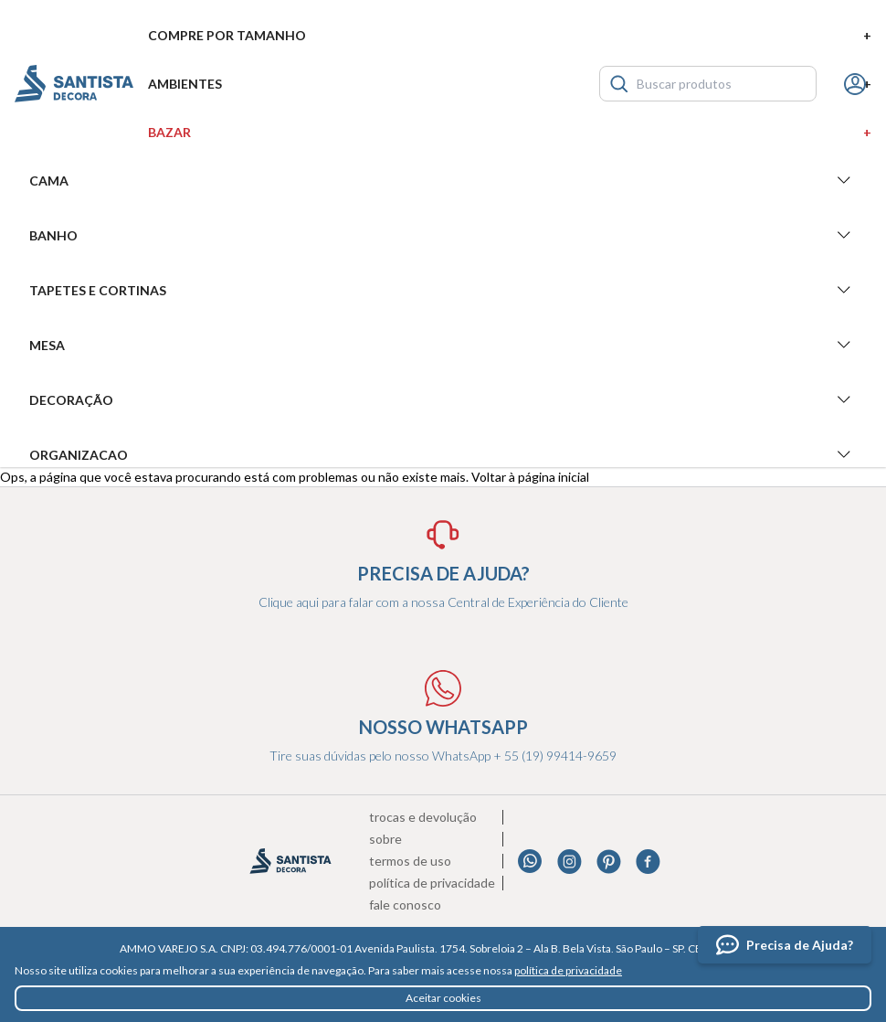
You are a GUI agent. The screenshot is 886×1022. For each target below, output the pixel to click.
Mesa (443, 344)
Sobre (385, 839)
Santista (74, 83)
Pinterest (608, 861)
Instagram (569, 861)
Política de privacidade (432, 883)
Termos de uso (410, 861)
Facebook (648, 861)
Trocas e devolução (423, 817)
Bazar (509, 132)
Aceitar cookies (443, 998)
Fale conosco (405, 905)
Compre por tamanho (509, 35)
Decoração (443, 399)
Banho (443, 235)
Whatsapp (530, 861)
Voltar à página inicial (530, 476)
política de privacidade (568, 970)
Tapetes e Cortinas (443, 290)
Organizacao (443, 454)
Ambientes (509, 83)
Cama (443, 180)
